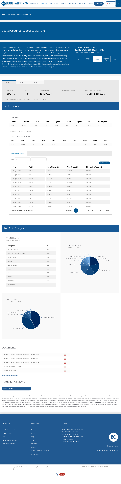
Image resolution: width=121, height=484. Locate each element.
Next (107, 210)
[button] (119, 4)
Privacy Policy (46, 466)
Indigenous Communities (10, 440)
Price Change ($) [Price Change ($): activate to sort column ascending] (47, 167)
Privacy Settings (18, 468)
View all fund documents (10, 376)
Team (33, 440)
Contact (33, 447)
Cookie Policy (21, 466)
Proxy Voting (35, 454)
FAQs (33, 436)
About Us (34, 443)
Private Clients (7, 433)
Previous (69, 210)
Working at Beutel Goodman (40, 450)
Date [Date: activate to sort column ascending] (14, 167)
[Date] (23, 159)
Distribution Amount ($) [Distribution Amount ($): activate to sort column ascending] (92, 167)
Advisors (5, 436)
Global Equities (8, 388)
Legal (14, 466)
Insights (33, 433)
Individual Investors (9, 443)
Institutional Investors (10, 429)
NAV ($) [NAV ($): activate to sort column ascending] (32, 167)
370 (101, 210)
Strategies (34, 429)
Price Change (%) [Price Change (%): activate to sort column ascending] (69, 167)
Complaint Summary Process (34, 466)
